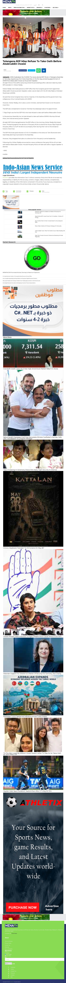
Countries (47, 7)
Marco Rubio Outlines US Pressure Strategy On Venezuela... (48, 226)
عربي (35, 5)
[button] (38, 5)
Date (5, 69)
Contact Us (7, 942)
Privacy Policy (8, 940)
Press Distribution (19, 7)
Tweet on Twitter (31, 70)
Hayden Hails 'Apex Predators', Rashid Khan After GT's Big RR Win (27, 788)
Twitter (11, 966)
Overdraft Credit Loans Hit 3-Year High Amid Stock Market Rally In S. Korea (30, 369)
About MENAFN (8, 946)
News (9, 7)
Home (4, 7)
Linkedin (11, 972)
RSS (10, 974)
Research (39, 7)
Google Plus (12, 968)
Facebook (11, 964)
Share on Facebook (22, 70)
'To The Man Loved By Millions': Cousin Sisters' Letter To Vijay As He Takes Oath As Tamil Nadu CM (32, 751)
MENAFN (6, 77)
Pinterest (11, 970)
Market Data (30, 7)
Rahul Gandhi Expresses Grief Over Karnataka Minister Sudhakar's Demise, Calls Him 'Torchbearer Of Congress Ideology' (32, 437)
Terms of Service (8, 938)
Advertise (7, 944)
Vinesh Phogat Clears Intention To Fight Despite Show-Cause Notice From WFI (32, 635)
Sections (55, 7)
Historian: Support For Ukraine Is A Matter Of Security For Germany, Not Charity (32, 672)
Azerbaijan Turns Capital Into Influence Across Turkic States (25, 714)
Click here (14, 930)
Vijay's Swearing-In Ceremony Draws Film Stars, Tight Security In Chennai (30, 469)
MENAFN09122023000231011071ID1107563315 (18, 158)
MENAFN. (12, 979)
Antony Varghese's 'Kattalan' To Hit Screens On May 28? (23, 547)
